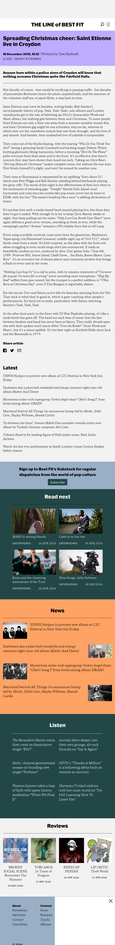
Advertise (19, 915)
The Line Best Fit (57, 24)
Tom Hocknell (68, 54)
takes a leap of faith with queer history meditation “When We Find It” (33, 793)
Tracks (45, 920)
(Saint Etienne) (27, 59)
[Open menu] (108, 24)
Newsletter (19, 910)
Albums (45, 924)
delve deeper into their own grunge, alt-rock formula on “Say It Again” (78, 745)
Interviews (21, 543)
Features (46, 915)
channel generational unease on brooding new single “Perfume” (33, 768)
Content (46, 906)
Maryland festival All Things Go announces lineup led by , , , (52, 413)
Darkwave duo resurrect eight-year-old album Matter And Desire (52, 390)
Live (7, 59)
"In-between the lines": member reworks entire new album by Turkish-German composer (52, 425)
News (44, 910)
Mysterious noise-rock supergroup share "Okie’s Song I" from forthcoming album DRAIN (54, 402)
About (16, 906)
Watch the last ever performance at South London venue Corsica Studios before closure (53, 449)
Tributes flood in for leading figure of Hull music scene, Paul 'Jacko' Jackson (49, 437)
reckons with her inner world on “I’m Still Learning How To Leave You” (80, 793)
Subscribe (57, 482)
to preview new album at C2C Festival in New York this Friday (53, 378)
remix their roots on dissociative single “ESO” (33, 745)
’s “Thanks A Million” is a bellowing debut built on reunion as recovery (80, 768)
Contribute (19, 924)
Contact (17, 920)
